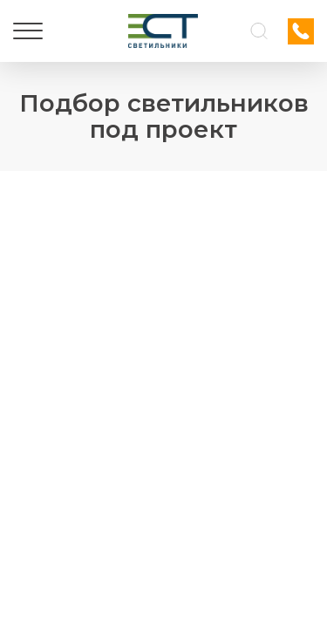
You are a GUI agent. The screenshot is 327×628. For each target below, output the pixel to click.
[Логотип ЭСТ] (163, 31)
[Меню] (28, 31)
